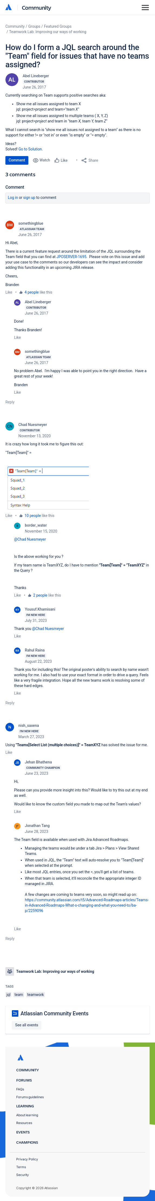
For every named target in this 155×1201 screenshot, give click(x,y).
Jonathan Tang (37, 825)
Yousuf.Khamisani (40, 609)
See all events (26, 1025)
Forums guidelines (30, 1097)
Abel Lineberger (36, 76)
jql (8, 994)
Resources (24, 1123)
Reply (10, 402)
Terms (21, 1167)
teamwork (35, 994)
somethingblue (30, 223)
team (19, 994)
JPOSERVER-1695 (71, 257)
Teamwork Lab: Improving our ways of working (47, 32)
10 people (33, 515)
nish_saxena (28, 725)
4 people (32, 292)
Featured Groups (58, 26)
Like (8, 292)
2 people (40, 595)
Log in (13, 197)
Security (22, 1175)
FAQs (20, 1089)
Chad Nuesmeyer (32, 424)
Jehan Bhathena (38, 762)
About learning (27, 1115)
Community (36, 7)
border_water (36, 525)
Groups (34, 26)
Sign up (29, 197)
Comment (17, 160)
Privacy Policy (27, 1159)
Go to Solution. (30, 149)
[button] (47, 486)
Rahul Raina (35, 650)
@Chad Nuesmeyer (30, 539)
